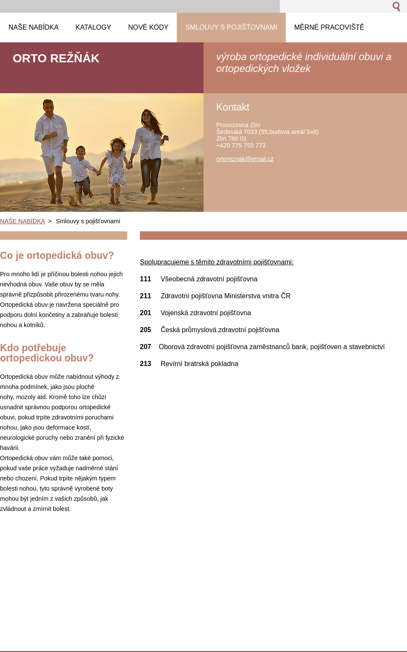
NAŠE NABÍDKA (22, 221)
